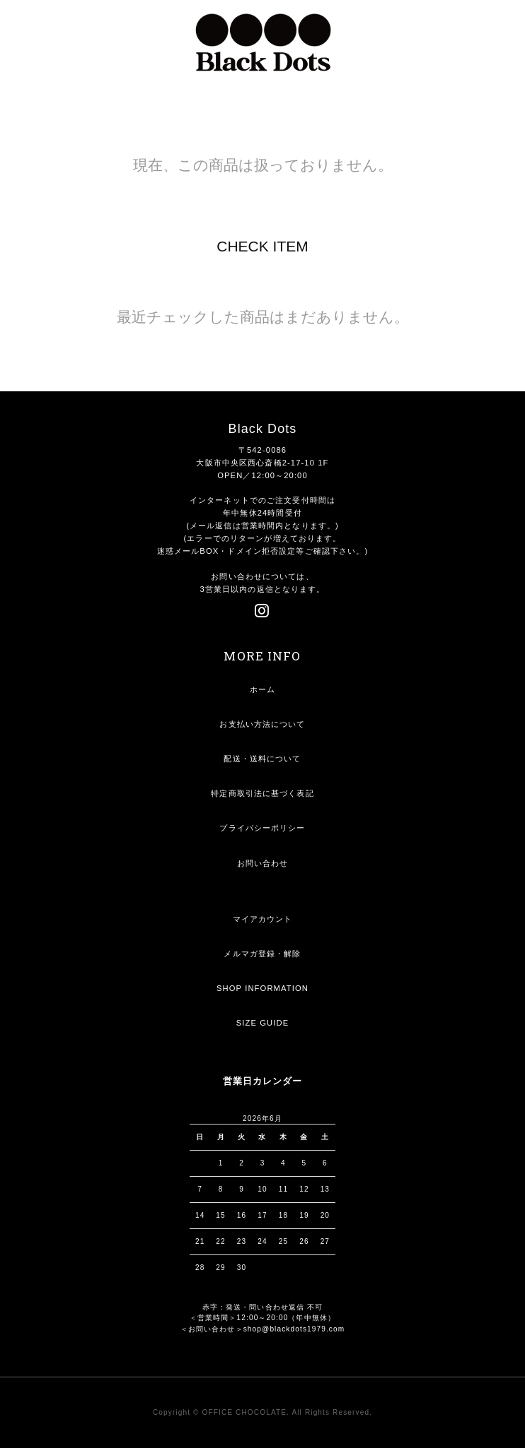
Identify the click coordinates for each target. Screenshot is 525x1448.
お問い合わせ (263, 863)
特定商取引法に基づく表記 (262, 793)
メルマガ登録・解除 (262, 953)
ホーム (262, 689)
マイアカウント (263, 919)
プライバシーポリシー (262, 828)
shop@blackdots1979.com (294, 1329)
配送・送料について (262, 758)
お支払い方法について (262, 724)
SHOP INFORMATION (262, 988)
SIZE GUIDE (262, 1023)
